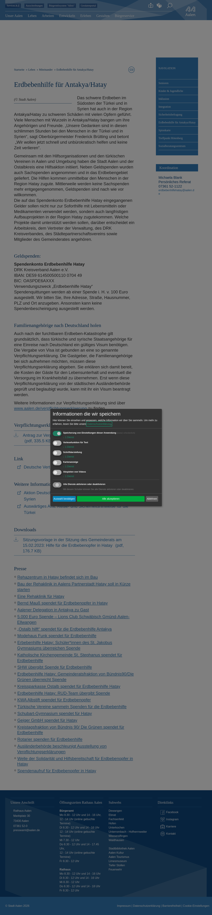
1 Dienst (68, 437)
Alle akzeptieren (111, 498)
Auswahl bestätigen (64, 498)
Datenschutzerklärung (99, 423)
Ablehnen (152, 498)
